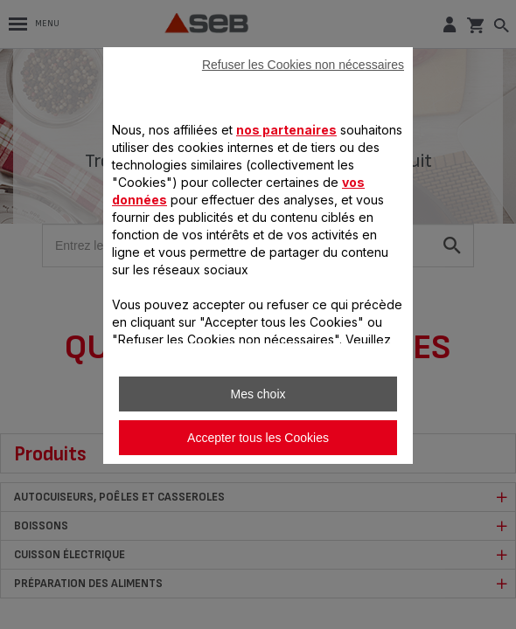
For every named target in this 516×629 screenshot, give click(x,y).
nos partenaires (286, 129)
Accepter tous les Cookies (258, 438)
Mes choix (257, 394)
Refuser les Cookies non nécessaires (303, 65)
